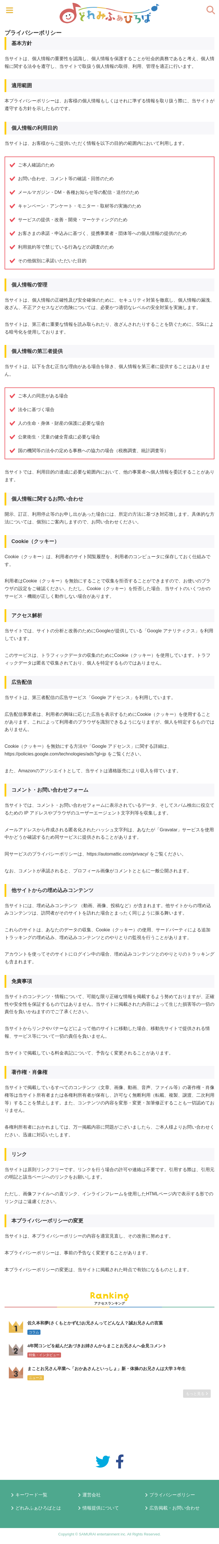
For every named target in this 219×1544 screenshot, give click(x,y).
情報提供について (100, 1508)
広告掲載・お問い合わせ (174, 1508)
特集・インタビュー (44, 1355)
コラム (34, 1332)
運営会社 (91, 1495)
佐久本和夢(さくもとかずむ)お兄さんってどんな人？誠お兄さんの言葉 (95, 1322)
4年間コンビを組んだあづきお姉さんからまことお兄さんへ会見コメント (97, 1345)
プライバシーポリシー (172, 1495)
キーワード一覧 (31, 1495)
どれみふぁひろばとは (38, 1508)
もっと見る (197, 1393)
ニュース (35, 1378)
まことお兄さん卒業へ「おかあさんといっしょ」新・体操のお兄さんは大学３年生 (106, 1368)
